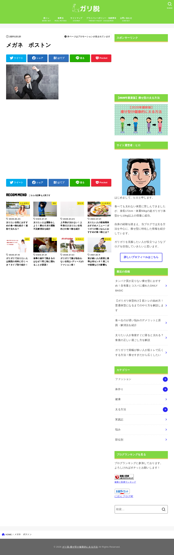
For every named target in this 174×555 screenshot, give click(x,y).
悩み (118, 429)
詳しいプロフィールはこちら (141, 257)
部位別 (119, 439)
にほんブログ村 (123, 496)
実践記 (119, 419)
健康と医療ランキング (125, 482)
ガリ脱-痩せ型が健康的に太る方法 (80, 547)
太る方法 (120, 409)
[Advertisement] (58, 137)
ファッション (123, 379)
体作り (119, 389)
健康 (118, 399)
